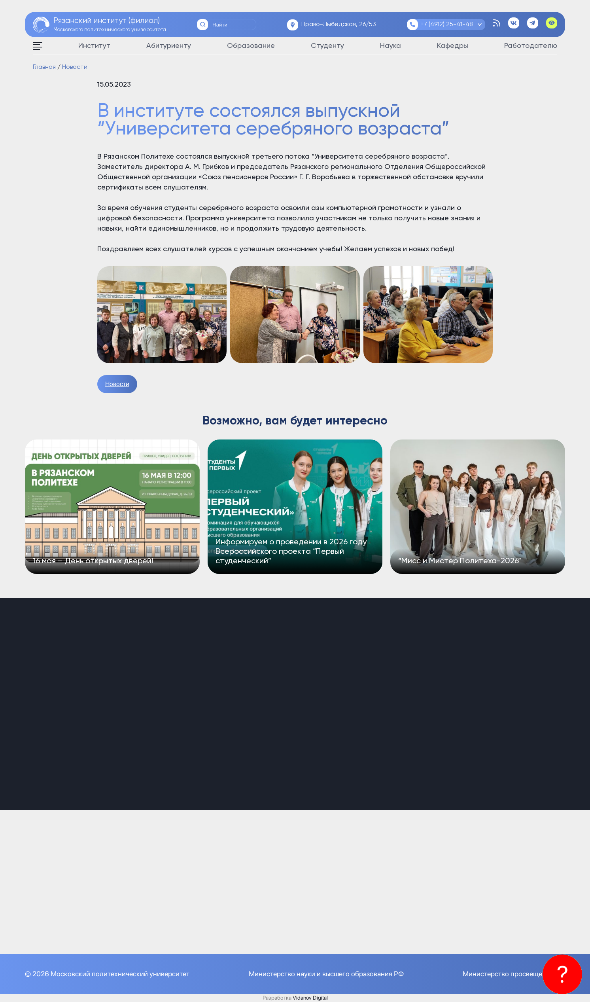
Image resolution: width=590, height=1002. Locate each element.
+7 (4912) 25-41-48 (446, 24)
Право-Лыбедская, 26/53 (338, 24)
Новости (117, 384)
